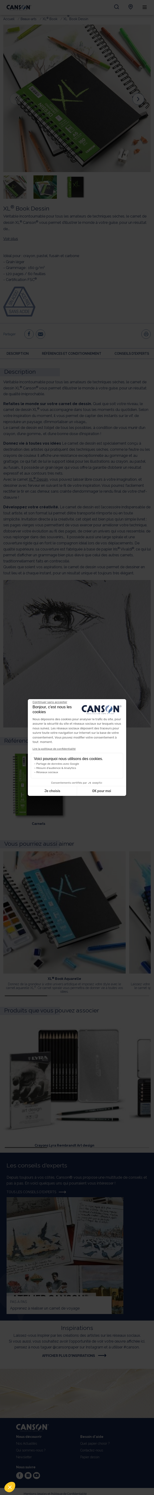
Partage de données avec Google (57, 763)
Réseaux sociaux (47, 772)
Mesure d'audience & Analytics (56, 768)
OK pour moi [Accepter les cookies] (101, 791)
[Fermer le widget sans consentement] (50, 702)
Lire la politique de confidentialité (54, 748)
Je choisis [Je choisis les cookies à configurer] (52, 791)
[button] (9, 1487)
